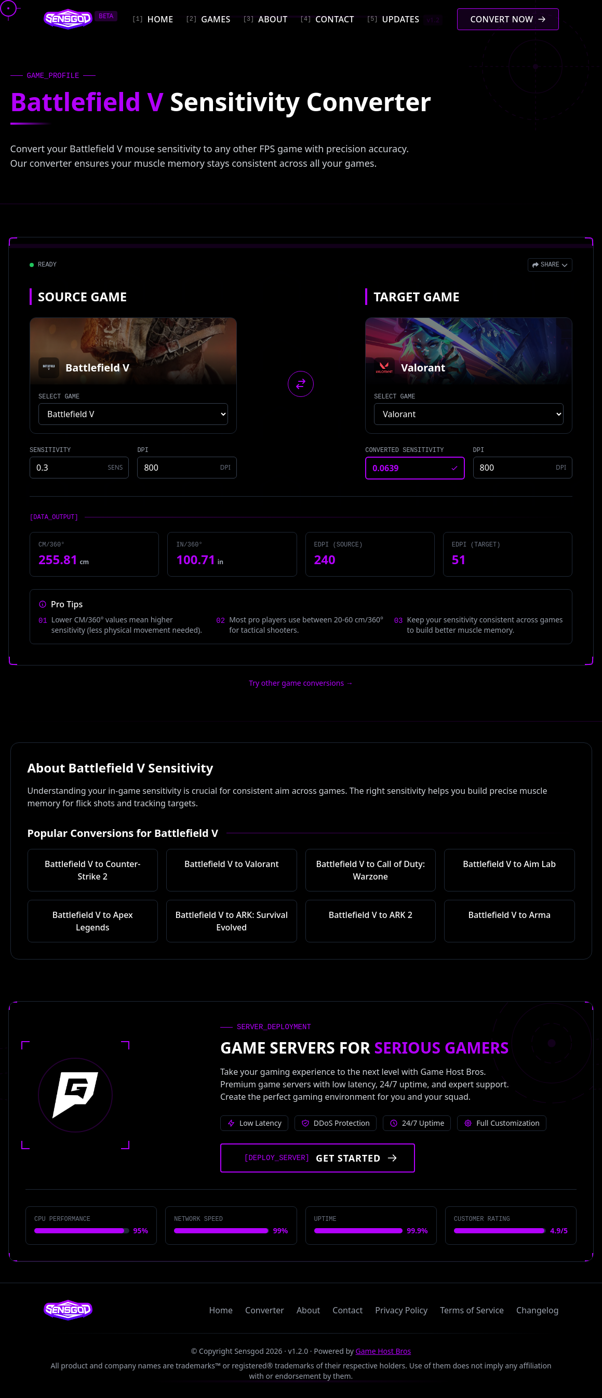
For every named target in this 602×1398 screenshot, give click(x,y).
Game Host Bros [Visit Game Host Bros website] (383, 1351)
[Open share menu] (550, 265)
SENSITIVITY (50, 450)
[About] (265, 19)
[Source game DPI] (186, 467)
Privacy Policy (401, 1310)
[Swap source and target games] (301, 384)
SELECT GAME (58, 397)
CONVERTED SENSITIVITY (404, 450)
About (308, 1310)
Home (221, 1310)
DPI (143, 450)
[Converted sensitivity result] (414, 468)
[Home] (152, 19)
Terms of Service (472, 1310)
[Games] (208, 19)
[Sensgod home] (68, 19)
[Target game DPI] (522, 467)
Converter (264, 1310)
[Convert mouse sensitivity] (507, 19)
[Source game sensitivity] (79, 467)
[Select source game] (133, 414)
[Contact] (327, 19)
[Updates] (405, 19)
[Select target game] (469, 414)
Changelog (537, 1310)
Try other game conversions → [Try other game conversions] (301, 683)
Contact (347, 1310)
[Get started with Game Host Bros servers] (317, 1158)
